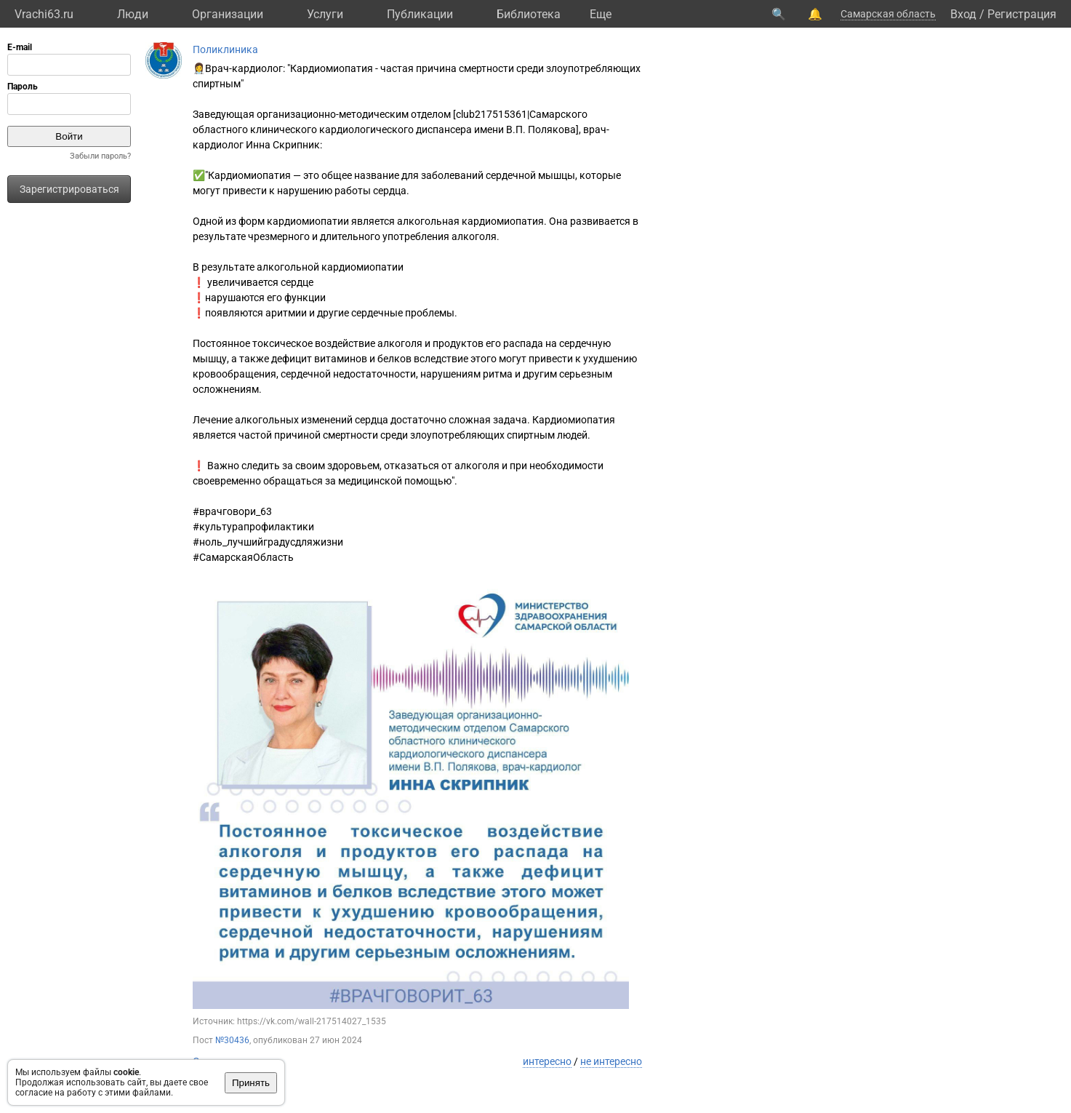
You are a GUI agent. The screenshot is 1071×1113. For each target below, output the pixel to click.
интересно (547, 1061)
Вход (963, 14)
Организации (227, 14)
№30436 (232, 1040)
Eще (600, 14)
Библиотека (529, 14)
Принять (251, 1082)
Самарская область (888, 14)
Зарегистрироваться (69, 189)
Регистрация (1021, 14)
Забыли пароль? (100, 156)
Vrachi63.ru (44, 14)
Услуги (325, 14)
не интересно (611, 1061)
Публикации (420, 14)
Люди (132, 14)
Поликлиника (225, 49)
